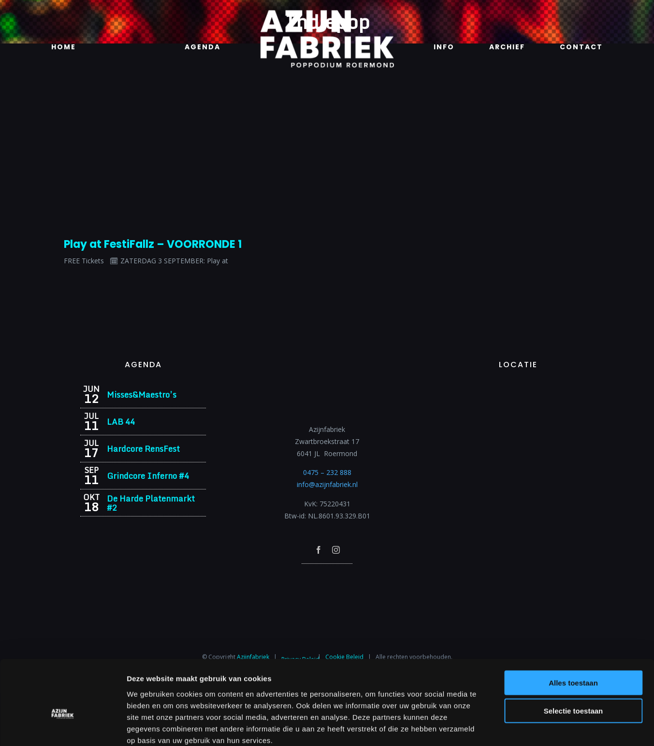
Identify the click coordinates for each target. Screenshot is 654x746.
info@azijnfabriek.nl (327, 484)
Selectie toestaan (573, 659)
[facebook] (318, 550)
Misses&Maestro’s (141, 394)
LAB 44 (121, 421)
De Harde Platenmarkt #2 (151, 503)
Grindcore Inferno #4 (148, 475)
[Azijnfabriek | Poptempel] (327, 576)
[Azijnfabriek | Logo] (327, 12)
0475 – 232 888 (327, 472)
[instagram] (336, 550)
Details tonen (522, 727)
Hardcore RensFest (143, 448)
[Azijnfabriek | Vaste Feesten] (518, 388)
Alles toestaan (573, 630)
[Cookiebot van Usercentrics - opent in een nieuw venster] (62, 727)
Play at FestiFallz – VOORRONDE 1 (153, 244)
